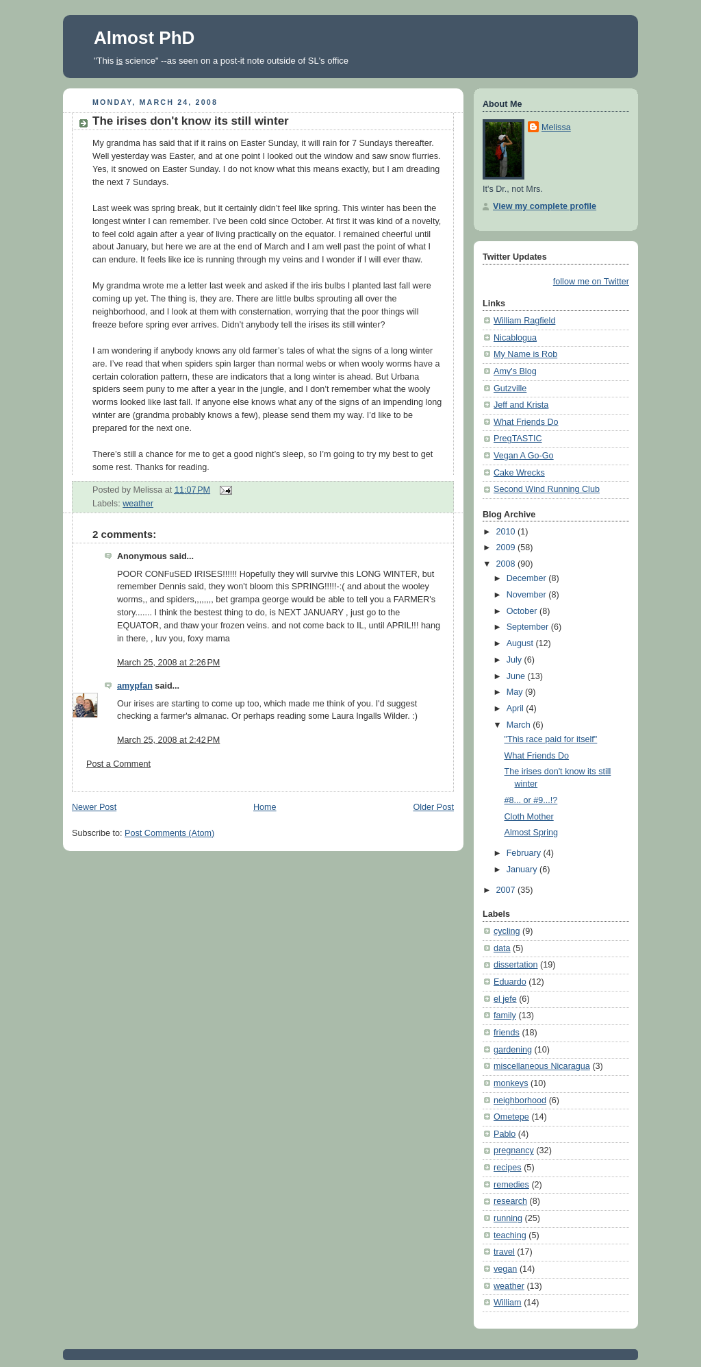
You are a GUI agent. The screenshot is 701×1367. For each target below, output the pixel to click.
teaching (510, 1235)
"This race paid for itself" (551, 739)
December (528, 578)
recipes (508, 1167)
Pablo (504, 1134)
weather (138, 503)
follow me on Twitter (591, 281)
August (521, 643)
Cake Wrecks (519, 473)
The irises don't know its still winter (190, 120)
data (502, 948)
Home (265, 807)
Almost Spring (532, 832)
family (505, 1015)
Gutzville (510, 388)
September (529, 627)
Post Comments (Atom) (169, 833)
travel (504, 1252)
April (516, 708)
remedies (511, 1185)
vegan (505, 1269)
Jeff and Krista (521, 405)
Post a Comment (118, 764)
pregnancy (514, 1150)
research (510, 1201)
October (523, 611)
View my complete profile (544, 206)
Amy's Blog (515, 371)
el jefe (505, 999)
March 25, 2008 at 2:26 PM (168, 662)
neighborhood (520, 1100)
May (516, 692)
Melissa (556, 127)
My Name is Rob (525, 354)
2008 (507, 564)
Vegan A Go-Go (524, 455)
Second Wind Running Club (547, 489)
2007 (507, 890)
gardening (513, 1050)
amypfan (135, 686)
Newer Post (94, 807)
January (523, 869)
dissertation (515, 965)
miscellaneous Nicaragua (542, 1066)
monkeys (511, 1083)
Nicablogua (515, 338)
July (515, 660)
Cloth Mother (529, 817)
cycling (507, 931)
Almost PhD (144, 37)
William (508, 1302)
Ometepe (511, 1117)
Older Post (433, 807)
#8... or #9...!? (531, 800)
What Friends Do (526, 422)
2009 (507, 547)
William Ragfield (524, 320)
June (517, 676)
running (508, 1218)
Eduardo (510, 982)
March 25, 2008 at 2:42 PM (168, 740)
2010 (507, 532)
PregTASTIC (518, 438)
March (520, 725)
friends (507, 1032)
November (528, 595)
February (525, 853)
